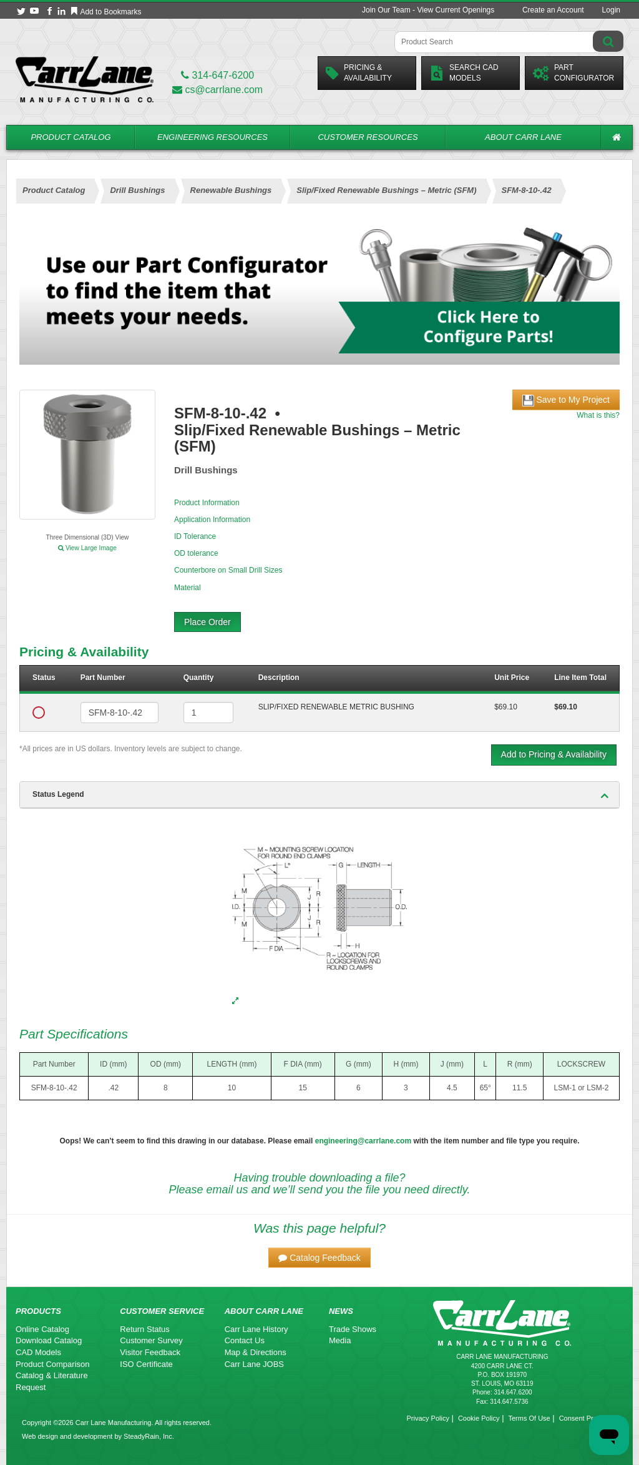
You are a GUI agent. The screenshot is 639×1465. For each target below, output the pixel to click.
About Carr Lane (523, 137)
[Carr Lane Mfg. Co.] (85, 79)
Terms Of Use (529, 1418)
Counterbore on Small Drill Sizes (228, 570)
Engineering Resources (212, 137)
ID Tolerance (195, 536)
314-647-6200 (217, 75)
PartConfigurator (573, 72)
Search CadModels (464, 72)
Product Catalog (70, 137)
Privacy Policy (427, 1418)
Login (611, 10)
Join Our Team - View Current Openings (428, 10)
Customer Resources (367, 137)
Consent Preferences (591, 1418)
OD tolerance (196, 553)
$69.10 (505, 707)
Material (187, 587)
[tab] (319, 795)
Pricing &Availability (359, 72)
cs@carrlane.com (217, 89)
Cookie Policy (479, 1418)
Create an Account (553, 10)
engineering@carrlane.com (363, 1141)
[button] (319, 1258)
